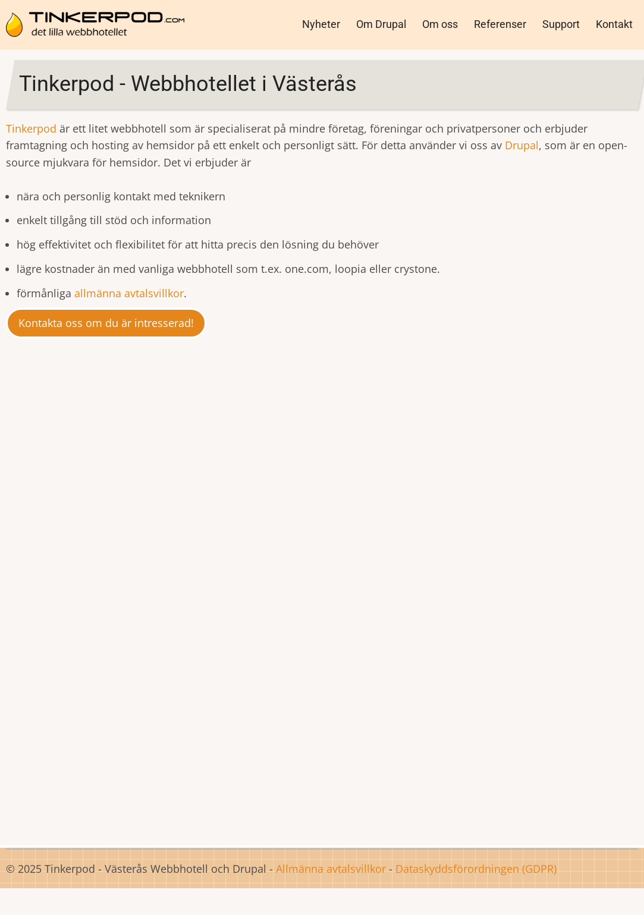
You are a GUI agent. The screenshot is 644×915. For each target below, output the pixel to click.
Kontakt (614, 24)
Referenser (500, 24)
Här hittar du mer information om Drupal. (322, 797)
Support (561, 24)
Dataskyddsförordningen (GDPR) (476, 868)
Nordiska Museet (336, 496)
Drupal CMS (346, 427)
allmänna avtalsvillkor (129, 293)
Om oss (440, 24)
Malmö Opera (320, 512)
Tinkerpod (32, 128)
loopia (583, 594)
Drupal (522, 145)
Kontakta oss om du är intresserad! (106, 323)
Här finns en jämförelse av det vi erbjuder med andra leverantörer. (111, 765)
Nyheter (321, 24)
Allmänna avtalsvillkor (331, 868)
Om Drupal (381, 24)
